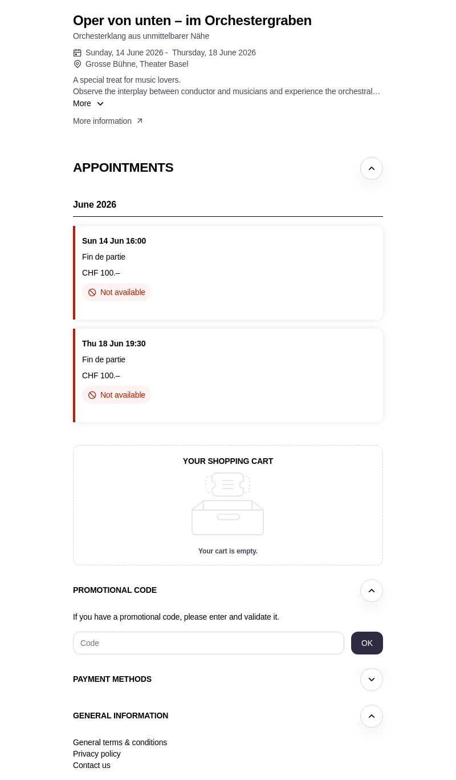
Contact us (92, 765)
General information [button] (120, 715)
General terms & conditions (120, 742)
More (82, 103)
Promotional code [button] (115, 590)
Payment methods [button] (112, 679)
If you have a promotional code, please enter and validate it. (176, 616)
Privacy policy (97, 753)
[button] (108, 121)
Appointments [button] (123, 167)
